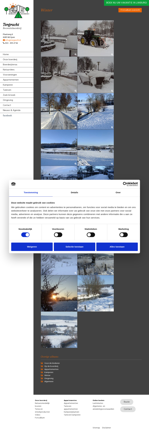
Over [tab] (118, 192)
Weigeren (32, 246)
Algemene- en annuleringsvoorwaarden (103, 408)
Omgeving (48, 378)
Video (37, 415)
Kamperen (48, 372)
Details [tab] (74, 192)
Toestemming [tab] (31, 192)
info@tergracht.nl (12, 40)
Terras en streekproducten (42, 410)
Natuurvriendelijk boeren (42, 405)
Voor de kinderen (52, 363)
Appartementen (51, 369)
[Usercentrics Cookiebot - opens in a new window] (125, 184)
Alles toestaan (117, 246)
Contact (128, 409)
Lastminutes (98, 403)
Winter (47, 375)
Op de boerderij (51, 366)
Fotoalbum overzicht (130, 10)
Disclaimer (106, 428)
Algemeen (48, 381)
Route (127, 402)
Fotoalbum (40, 418)
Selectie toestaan (75, 246)
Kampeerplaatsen (71, 412)
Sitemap (96, 428)
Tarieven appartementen (71, 408)
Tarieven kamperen (72, 415)
